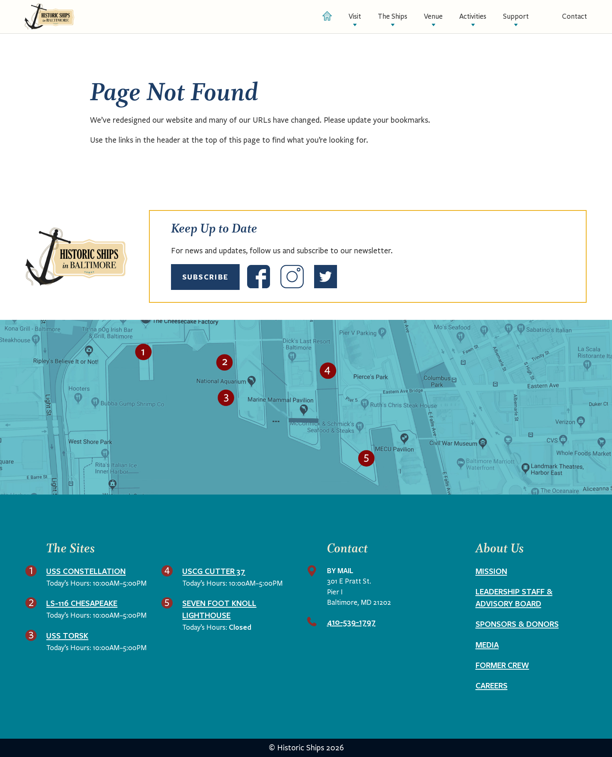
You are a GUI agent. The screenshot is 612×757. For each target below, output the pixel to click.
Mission (491, 571)
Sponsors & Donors (517, 623)
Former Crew (502, 665)
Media (487, 644)
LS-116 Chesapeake (81, 603)
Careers (492, 685)
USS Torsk (67, 635)
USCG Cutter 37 (213, 571)
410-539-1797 (351, 621)
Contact (574, 16)
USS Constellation (86, 571)
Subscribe (205, 277)
